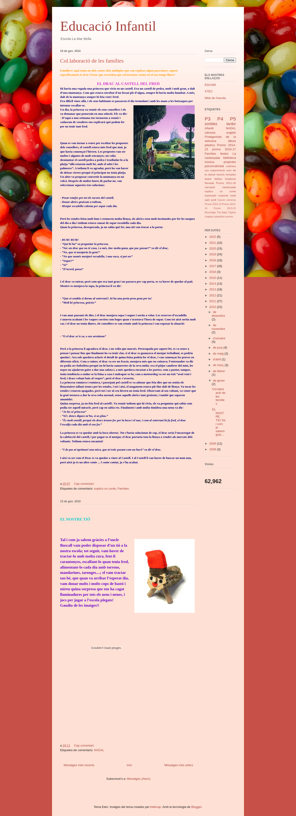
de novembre (218, 327)
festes (224, 153)
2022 (213, 236)
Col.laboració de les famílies (92, 61)
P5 (233, 118)
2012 (213, 295)
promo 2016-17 (224, 149)
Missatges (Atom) (138, 778)
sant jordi (210, 199)
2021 (213, 242)
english (231, 132)
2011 (213, 301)
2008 (213, 449)
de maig (219, 353)
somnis (229, 216)
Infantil (209, 128)
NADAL (99, 750)
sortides (211, 124)
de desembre (218, 313)
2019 (213, 254)
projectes (230, 162)
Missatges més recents (79, 765)
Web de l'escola (215, 98)
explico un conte (105, 488)
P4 (220, 118)
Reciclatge (210, 212)
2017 (213, 266)
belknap (155, 807)
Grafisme (230, 178)
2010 (213, 307)
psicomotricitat (214, 166)
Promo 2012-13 (213, 204)
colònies (231, 166)
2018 (213, 260)
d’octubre (219, 338)
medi (233, 195)
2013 (213, 289)
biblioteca (229, 158)
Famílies (123, 488)
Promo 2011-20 (226, 182)
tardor (231, 124)
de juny (218, 347)
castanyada (229, 187)
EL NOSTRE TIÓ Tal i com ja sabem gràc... (218, 422)
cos (207, 170)
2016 (213, 272)
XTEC (209, 91)
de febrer (219, 371)
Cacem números (227, 200)
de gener (219, 380)
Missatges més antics (178, 765)
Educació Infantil (108, 26)
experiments (217, 170)
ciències (210, 132)
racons (220, 174)
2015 (213, 278)
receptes (230, 174)
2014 (213, 283)
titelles (218, 178)
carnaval (210, 187)
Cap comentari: (84, 483)
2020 (213, 248)
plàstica (210, 145)
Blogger (196, 807)
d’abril (217, 359)
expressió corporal (216, 195)
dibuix (232, 141)
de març (219, 365)
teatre (208, 178)
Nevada (209, 182)
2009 (213, 443)
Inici (129, 765)
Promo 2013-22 (225, 208)
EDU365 (210, 85)
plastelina (220, 216)
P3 (207, 118)
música (209, 162)
